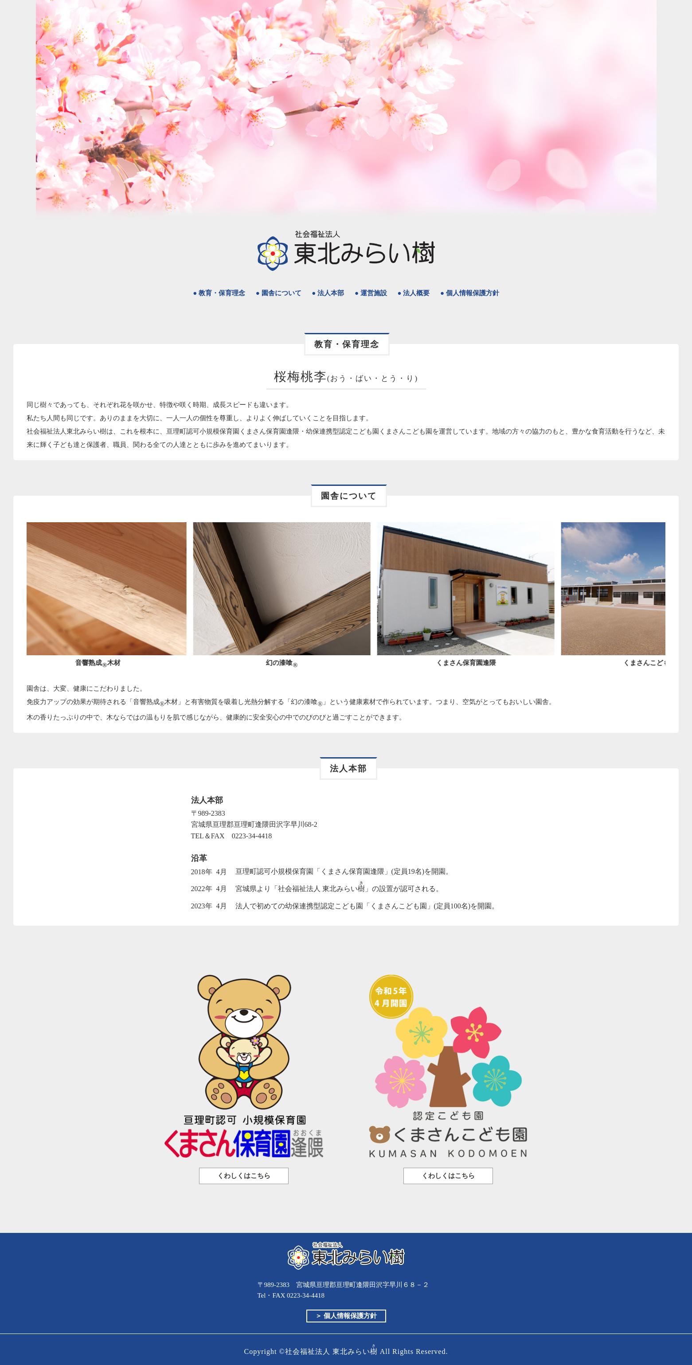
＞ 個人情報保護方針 (346, 1315)
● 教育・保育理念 (219, 293)
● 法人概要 (413, 293)
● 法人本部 (328, 293)
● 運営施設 (371, 293)
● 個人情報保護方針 (469, 293)
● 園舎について (278, 293)
